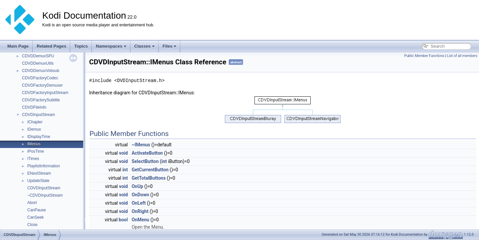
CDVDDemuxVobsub (40, 70)
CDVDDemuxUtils (38, 63)
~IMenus (141, 144)
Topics (81, 46)
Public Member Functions (424, 56)
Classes (144, 46)
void (123, 153)
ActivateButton (147, 153)
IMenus (33, 144)
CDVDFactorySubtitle (41, 100)
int (164, 161)
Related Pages (51, 46)
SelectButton (145, 161)
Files (170, 46)
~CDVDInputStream (45, 195)
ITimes (33, 158)
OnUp (137, 186)
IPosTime (35, 151)
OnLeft (139, 203)
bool (123, 219)
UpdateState (38, 180)
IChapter (35, 122)
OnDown (140, 194)
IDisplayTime (38, 136)
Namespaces (111, 46)
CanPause (36, 210)
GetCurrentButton (150, 169)
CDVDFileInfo (34, 107)
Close (32, 224)
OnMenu (140, 219)
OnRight (140, 211)
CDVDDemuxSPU (38, 56)
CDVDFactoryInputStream (45, 92)
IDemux (34, 129)
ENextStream (39, 173)
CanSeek (35, 217)
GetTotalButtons (149, 178)
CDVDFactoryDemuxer (42, 85)
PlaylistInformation (43, 166)
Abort (32, 202)
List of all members (462, 56)
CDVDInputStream (38, 114)
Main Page (18, 46)
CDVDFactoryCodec (40, 78)
